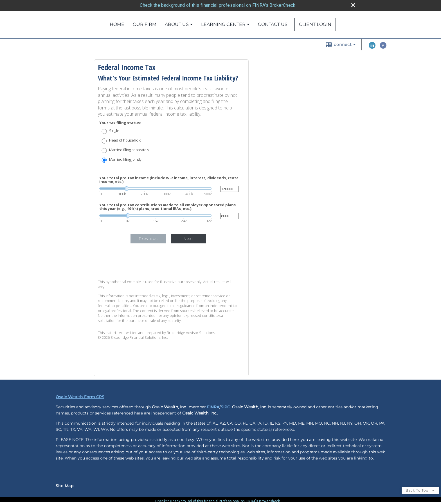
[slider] (155, 188)
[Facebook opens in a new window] (383, 47)
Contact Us (272, 24)
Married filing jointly (125, 159)
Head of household (125, 140)
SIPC (225, 406)
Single (114, 131)
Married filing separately (129, 150)
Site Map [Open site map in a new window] (65, 485)
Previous (148, 238)
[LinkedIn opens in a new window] (372, 47)
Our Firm (144, 24)
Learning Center (223, 24)
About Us (177, 24)
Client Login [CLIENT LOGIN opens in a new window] (315, 24)
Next (188, 238)
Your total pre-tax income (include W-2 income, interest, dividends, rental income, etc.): (169, 179)
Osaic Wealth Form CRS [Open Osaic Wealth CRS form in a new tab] (80, 396)
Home (117, 24)
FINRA (213, 406)
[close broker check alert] (353, 5)
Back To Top (420, 490)
